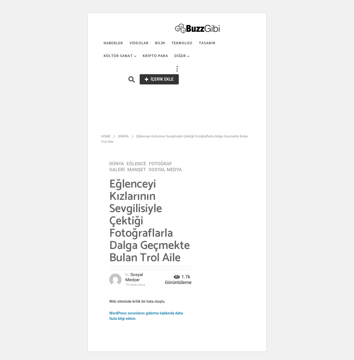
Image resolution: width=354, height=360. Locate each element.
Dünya (116, 163)
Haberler (113, 43)
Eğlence (136, 163)
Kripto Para (155, 56)
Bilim (160, 43)
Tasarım (207, 43)
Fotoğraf (160, 163)
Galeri (117, 169)
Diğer (180, 56)
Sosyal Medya (165, 169)
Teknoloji (181, 43)
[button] (177, 69)
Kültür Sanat (118, 56)
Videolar (139, 43)
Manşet (136, 169)
